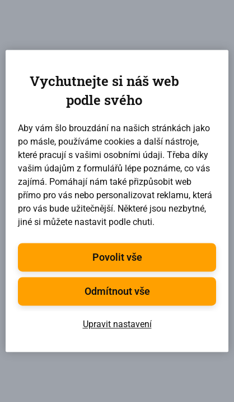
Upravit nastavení (117, 324)
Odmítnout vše (117, 292)
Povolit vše (117, 258)
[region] (117, 201)
